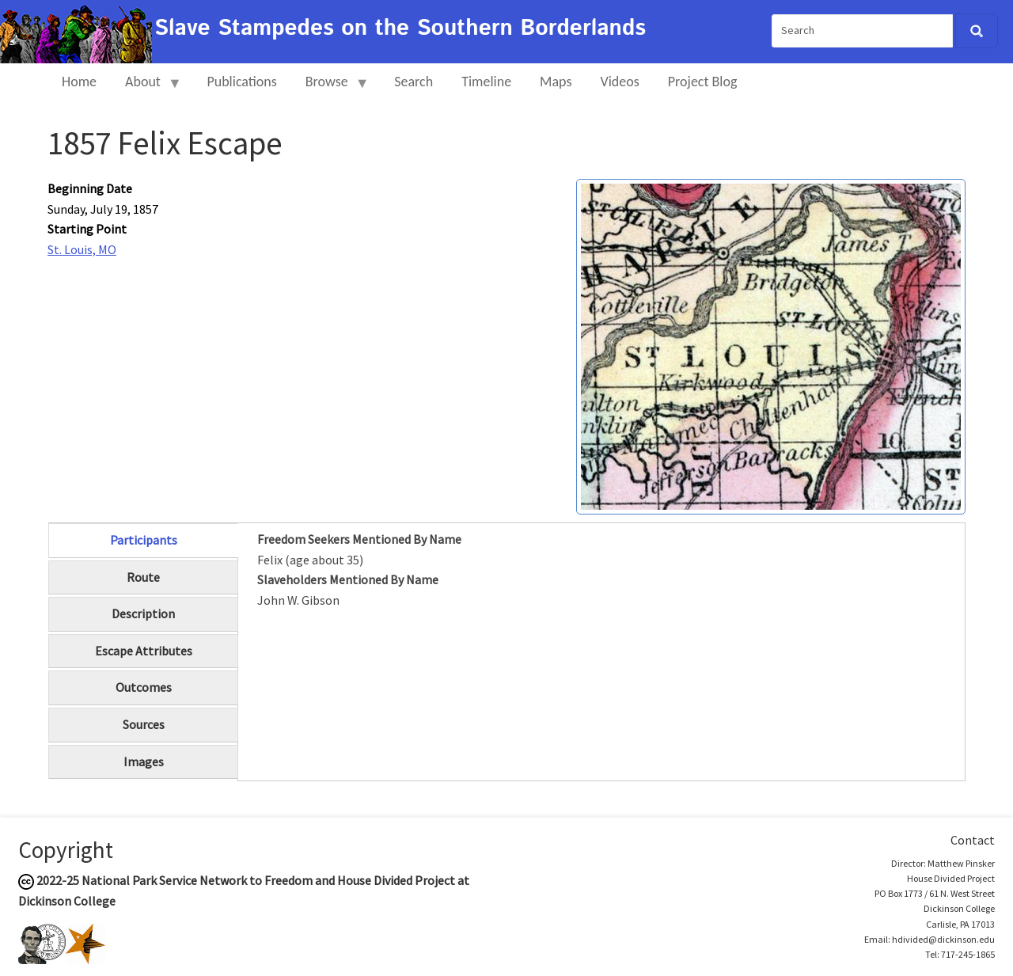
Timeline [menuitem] (486, 81)
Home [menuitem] (79, 81)
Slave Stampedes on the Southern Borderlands (400, 28)
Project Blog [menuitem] (703, 81)
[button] (771, 345)
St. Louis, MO (81, 249)
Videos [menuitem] (620, 81)
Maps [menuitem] (555, 81)
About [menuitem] (146, 88)
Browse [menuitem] (330, 88)
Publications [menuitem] (241, 81)
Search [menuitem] (413, 81)
